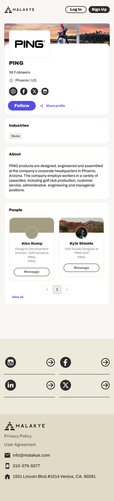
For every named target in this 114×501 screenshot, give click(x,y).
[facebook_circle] (24, 91)
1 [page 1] (57, 290)
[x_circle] (34, 91)
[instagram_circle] (45, 91)
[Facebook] (84, 365)
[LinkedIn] (29, 388)
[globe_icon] (13, 91)
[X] (84, 388)
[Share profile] (52, 106)
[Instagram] (29, 365)
